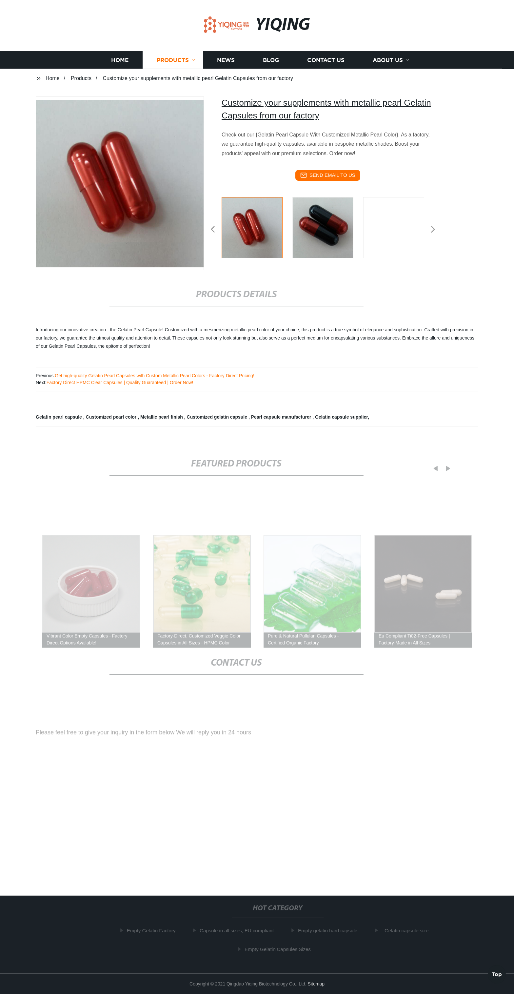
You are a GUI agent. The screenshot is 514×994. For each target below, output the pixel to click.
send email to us (327, 175)
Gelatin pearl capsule (59, 417)
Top (497, 974)
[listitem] (257, 226)
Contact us (326, 60)
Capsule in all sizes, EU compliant (239, 930)
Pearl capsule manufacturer (282, 417)
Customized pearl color (112, 417)
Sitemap (316, 983)
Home (119, 60)
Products (173, 60)
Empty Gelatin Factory (153, 930)
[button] (212, 229)
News (226, 60)
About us (388, 60)
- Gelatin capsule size (407, 930)
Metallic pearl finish (162, 417)
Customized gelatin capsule (217, 417)
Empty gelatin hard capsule (330, 930)
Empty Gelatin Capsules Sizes (280, 949)
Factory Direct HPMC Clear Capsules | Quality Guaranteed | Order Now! (120, 382)
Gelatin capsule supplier (341, 417)
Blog (271, 60)
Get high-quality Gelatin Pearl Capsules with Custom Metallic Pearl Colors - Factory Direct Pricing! (154, 375)
